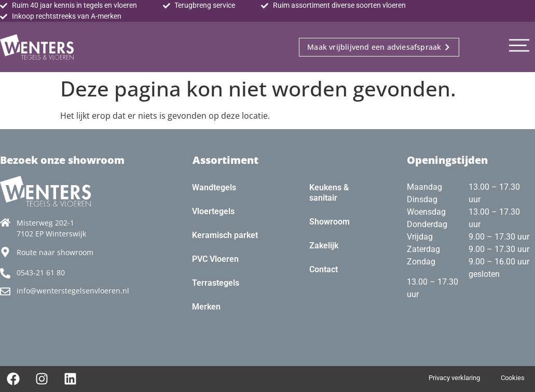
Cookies (513, 378)
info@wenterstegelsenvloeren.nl (73, 291)
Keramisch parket (225, 235)
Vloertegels (213, 211)
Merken (206, 307)
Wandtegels (214, 187)
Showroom (329, 222)
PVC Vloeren (215, 259)
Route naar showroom (55, 252)
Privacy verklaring (454, 378)
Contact (323, 269)
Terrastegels (215, 283)
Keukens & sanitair (329, 193)
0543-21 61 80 (41, 272)
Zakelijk (323, 245)
